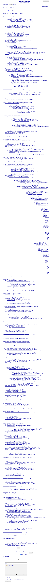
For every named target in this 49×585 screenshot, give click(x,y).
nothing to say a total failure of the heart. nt (15, 118)
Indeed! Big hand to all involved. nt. (20, 111)
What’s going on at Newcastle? (7, 139)
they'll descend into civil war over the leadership (11, 391)
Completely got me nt (20, 123)
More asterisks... (38, 203)
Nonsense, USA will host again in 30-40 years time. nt (14, 443)
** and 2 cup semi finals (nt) (42, 249)
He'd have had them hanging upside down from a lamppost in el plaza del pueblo (20, 296)
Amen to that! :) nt (7, 417)
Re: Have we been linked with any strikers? (11, 129)
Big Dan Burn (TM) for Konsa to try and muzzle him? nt (12, 493)
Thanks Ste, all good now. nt (19, 51)
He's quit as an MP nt (8, 367)
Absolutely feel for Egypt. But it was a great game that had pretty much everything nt (23, 318)
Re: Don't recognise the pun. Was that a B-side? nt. (22, 121)
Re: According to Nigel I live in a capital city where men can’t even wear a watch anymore (17, 352)
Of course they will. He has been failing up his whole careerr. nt (15, 430)
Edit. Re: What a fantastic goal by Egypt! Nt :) (11, 330)
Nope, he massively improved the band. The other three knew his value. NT (19, 407)
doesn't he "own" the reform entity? (11, 396)
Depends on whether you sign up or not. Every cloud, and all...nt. (16, 71)
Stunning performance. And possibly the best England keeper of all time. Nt (15, 528)
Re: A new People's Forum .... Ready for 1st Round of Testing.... (13, 67)
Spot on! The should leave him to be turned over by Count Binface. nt (18, 369)
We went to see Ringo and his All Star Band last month (12, 404)
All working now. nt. (16, 85)
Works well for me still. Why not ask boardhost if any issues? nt (13, 26)
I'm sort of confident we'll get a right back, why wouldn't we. (15, 19)
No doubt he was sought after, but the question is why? (37, 196)
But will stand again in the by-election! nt (12, 382)
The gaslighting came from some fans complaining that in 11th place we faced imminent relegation (46, 213)
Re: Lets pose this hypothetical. (43, 209)
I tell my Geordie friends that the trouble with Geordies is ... (13, 140)
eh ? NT (6, 362)
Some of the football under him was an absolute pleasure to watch (18, 167)
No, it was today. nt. (9, 453)
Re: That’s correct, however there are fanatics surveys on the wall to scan (17, 487)
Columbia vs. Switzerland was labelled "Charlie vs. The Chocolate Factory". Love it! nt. (15, 289)
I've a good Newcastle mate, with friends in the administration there (14, 142)
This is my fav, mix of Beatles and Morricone (11, 280)
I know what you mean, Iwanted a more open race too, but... (15, 400)
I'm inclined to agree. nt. (18, 78)
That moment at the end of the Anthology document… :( (12, 405)
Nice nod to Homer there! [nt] (11, 545)
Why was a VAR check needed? (9, 33)
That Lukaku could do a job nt (7, 411)
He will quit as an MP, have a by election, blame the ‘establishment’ (14, 393)
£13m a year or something (8, 498)
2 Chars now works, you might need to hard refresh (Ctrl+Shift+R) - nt (18, 64)
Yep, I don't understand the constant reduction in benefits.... (17, 488)
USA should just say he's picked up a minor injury (11, 514)
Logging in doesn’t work (8, 41)
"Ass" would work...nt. (10, 65)
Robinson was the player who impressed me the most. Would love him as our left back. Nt (17, 412)
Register (12, 565)
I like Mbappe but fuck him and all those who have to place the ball (12, 32)
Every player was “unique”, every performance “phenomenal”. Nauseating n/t (23, 428)
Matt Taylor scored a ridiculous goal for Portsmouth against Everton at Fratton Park (16, 345)
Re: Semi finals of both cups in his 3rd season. (47, 230)
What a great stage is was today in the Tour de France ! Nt (10, 338)
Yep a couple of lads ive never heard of (10, 133)
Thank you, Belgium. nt (6, 416)
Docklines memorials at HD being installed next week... (10, 157)
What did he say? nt (7, 294)
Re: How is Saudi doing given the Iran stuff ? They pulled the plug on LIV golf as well (23, 149)
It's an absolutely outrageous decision (10, 436)
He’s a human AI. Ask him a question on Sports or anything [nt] (13, 438)
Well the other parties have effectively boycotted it (20, 372)
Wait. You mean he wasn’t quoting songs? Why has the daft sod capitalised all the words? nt (27, 122)
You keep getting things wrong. (21, 124)
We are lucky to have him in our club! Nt (10, 529)
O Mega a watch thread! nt (14, 107)
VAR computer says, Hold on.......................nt (11, 335)
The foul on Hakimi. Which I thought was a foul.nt (14, 34)
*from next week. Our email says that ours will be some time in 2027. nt (14, 158)
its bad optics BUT (7, 98)
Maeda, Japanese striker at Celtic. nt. (10, 135)
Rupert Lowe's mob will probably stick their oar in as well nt (17, 378)
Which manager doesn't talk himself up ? (29, 191)
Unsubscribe (25, 554)
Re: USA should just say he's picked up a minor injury (14, 515)
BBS (11, 427)
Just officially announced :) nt (9, 481)
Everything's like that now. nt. (11, 513)
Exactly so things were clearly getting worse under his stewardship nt (45, 252)
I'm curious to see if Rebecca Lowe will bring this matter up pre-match (14, 449)
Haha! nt (8, 535)
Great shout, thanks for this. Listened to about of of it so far (19, 284)
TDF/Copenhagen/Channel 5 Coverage (8, 399)
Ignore (8, 42)
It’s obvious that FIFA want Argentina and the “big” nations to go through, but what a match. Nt (16, 306)
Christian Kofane (7, 130)
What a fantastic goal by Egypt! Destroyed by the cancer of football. (12, 323)
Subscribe (21, 554)
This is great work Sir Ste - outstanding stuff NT (11, 68)
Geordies (6, 146)
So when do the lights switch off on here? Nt (9, 25)
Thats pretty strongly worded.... (11, 508)
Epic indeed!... (7, 544)
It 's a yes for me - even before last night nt (10, 463)
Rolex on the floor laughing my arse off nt (19, 108)
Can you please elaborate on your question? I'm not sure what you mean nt (29, 182)
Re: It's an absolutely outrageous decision (12, 437)
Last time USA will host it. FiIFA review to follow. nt (12, 442)
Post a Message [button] (22, 2)
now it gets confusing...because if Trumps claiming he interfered (13, 444)
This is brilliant (7, 358)
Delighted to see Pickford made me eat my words (9, 527)
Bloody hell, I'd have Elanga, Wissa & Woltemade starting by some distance (19, 151)
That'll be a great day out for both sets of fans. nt (11, 361)
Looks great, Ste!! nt (7, 39)
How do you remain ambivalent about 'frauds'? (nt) (24, 181)
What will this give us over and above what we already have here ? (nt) (14, 70)
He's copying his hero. (14, 374)
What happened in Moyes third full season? (46, 260)
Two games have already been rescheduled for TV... (10, 341)
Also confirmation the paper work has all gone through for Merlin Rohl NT (17, 483)
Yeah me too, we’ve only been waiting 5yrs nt (15, 20)
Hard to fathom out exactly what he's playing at (15, 370)
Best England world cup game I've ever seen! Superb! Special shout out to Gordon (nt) (17, 542)
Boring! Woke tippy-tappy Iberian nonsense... (9, 423)
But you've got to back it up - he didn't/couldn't (15, 168)
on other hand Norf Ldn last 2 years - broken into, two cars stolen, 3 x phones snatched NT (19, 350)
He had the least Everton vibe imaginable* (15, 172)
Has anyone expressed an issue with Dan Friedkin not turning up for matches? (15, 472)
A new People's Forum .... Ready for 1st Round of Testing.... (11, 38)
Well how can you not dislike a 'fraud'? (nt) (27, 183)
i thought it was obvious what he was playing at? (17, 371)
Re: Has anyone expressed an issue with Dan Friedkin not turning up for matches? (18, 473)
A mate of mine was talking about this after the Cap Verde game (13, 311)
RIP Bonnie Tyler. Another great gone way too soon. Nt (10, 115)
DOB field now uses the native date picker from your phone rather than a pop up (22, 59)
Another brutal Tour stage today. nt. (7, 89)
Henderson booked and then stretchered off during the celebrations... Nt (12, 532)
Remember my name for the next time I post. (11, 580)
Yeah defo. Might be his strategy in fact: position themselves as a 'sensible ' (21, 379)
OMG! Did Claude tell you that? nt (11, 144)
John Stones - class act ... (8, 464)
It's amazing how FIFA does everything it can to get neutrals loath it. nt (14, 99)
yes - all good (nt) (17, 86)
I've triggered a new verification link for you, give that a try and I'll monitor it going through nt (24, 48)
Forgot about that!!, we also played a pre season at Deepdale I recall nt (18, 360)
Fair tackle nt (48, 235)
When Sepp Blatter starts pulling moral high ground (14, 511)
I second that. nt (19, 112)
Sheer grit (4, 538)
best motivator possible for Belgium (10, 506)
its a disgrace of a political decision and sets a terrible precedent (13, 516)
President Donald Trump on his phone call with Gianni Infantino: (16, 504)
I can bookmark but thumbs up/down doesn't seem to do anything (20, 82)
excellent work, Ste (7, 69)
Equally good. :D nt (13, 297)
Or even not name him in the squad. (14, 521)
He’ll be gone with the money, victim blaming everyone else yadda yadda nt (15, 392)
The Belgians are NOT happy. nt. (7, 502)
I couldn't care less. (9, 474)
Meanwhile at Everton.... (6, 344)
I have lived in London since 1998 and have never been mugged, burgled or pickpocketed (17, 349)
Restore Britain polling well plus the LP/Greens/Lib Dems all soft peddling (21, 376)
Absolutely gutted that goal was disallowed (11, 325)
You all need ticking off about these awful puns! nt (12, 103)
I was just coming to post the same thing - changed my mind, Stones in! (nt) (15, 469)
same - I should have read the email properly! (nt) (13, 159)
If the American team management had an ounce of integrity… (13, 503)
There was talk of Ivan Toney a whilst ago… (11, 132)
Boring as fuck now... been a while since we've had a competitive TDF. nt (21, 94)
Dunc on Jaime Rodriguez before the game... (9, 293)
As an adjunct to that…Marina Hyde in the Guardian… (14, 418)
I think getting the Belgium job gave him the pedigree (18, 170)
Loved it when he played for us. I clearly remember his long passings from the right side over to (18, 302)
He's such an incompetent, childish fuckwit (13, 441)
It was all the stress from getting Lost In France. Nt (16, 117)
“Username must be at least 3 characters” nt (11, 62)
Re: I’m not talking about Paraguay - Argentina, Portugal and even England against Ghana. (21, 308)
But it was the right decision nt (11, 326)
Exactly (10, 354)
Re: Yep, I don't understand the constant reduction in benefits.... (19, 489)
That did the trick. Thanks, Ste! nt (17, 44)
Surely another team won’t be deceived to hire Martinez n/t (13, 425)
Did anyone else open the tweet (11, 134)
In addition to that (7, 458)
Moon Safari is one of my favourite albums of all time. (14, 282)
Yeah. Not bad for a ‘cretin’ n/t (11, 394)
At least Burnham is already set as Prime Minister (16, 388)
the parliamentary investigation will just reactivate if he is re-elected (18, 383)
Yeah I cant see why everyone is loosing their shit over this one (15, 310)
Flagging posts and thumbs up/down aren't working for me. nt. (19, 83)
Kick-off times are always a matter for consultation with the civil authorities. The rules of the (19, 446)
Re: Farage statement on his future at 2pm (10, 386)
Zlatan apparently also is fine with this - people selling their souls (20, 520)
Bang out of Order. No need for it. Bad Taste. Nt (17, 119)
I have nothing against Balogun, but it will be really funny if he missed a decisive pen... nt (19, 512)
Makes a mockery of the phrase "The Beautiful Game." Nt (13, 505)
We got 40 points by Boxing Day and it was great (48, 267)
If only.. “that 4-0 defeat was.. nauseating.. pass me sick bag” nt (24, 429)
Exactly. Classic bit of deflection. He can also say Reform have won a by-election (24, 375)
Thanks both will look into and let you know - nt (15, 58)
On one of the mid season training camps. (19, 178)
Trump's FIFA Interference (6, 435)
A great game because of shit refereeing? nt (11, 315)
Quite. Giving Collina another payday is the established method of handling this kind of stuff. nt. (20, 517)
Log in (10, 4)
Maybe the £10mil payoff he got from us (16, 174)
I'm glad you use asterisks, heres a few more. (40, 201)
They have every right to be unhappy (10, 518)
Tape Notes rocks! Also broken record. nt (16, 285)
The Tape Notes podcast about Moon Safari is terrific (16, 283)
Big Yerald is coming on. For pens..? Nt (10, 298)
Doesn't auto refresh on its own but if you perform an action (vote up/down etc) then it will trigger (26, 80)
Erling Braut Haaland (5, 492)
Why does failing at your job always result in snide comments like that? (19, 177)
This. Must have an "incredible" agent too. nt (19, 275)
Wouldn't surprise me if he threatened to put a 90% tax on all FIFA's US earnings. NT (16, 448)
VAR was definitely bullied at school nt (10, 331)
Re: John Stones (7, 461)
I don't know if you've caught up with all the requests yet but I (13, 40)
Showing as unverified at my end (11, 46)
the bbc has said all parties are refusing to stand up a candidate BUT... (24, 373)
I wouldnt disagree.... (16, 179)
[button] (19, 576)
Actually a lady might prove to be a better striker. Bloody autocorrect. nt (17, 131)
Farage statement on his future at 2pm (8, 366)
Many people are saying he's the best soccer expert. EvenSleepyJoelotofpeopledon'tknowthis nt (18, 440)
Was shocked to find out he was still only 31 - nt (13, 299)
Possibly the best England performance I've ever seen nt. (12, 541)
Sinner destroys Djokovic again (7, 13)
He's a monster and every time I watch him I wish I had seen (13, 494)
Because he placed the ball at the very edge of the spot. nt (15, 36)
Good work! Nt (7, 54)
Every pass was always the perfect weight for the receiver (15, 303)
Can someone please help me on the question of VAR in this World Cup (12, 457)
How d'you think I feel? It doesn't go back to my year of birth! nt (15, 55)
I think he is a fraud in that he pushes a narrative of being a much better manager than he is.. (34, 188)
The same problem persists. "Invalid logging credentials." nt (17, 43)
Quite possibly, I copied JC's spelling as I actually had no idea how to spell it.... (24, 154)
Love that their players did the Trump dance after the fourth (13, 419)
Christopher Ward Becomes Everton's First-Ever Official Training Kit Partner (13, 102)
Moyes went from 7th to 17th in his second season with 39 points (46, 255)
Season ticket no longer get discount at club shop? (9, 486)
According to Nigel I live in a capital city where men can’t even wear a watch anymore (14, 348)
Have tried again (11, 47)
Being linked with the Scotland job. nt (10, 175)
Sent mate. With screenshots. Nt (21, 61)
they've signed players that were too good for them (12, 143)
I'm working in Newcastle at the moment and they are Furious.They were (15, 145)
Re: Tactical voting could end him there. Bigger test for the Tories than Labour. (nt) (20, 377)
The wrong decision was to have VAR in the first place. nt (17, 327)
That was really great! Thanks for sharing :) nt (15, 287)
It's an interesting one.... (12, 152)
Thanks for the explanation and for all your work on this (16, 72)
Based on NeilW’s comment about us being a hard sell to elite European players (16, 468)
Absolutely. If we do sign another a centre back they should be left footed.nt (17, 466)
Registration (27, 2)
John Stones (4, 460)
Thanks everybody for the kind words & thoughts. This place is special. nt (13, 478)
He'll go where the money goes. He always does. (13, 176)
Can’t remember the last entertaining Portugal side (12, 431)
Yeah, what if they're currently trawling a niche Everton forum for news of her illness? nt (25, 126)
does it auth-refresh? (14, 79)
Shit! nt (10, 56)
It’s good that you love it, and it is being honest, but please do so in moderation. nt (16, 290)
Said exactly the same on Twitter (11, 522)
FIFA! (5, 309)
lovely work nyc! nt (18, 22)
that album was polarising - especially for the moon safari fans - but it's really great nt (18, 281)
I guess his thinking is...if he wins (15, 384)
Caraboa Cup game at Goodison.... (7, 357)
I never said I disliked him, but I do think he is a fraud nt (23, 180)
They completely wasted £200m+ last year (13, 150)
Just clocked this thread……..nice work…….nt (19, 109)
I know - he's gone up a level (13, 93)
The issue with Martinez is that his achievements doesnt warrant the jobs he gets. (37, 192)
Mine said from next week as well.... (12, 160)
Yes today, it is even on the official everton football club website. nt (18, 454)
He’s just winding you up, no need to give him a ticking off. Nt (17, 106)
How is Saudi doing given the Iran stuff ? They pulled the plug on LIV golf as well (20, 148)
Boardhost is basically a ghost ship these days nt (13, 27)
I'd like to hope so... (11, 389)
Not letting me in (7, 45)
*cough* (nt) (6, 17)
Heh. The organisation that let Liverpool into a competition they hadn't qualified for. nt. (19, 509)
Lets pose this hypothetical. (42, 205)
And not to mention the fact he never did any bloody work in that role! (16, 353)
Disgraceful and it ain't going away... (10, 510)
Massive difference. (9, 445)
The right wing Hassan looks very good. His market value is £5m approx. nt (15, 329)
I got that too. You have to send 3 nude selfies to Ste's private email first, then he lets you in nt (20, 52)
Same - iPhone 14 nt (9, 57)
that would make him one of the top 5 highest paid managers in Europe (16, 499)
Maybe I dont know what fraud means (22, 186)
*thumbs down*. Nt (16, 77)
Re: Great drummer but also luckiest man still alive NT (16, 408)
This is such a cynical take (14, 169)
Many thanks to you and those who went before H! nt (18, 73)
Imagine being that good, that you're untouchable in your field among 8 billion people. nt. (19, 92)
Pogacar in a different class (8, 91)
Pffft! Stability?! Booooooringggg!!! (10, 475)
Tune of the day (5, 279)
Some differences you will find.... (13, 75)
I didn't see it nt (11, 35)
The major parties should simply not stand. (12, 368)
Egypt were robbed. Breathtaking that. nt (14, 317)
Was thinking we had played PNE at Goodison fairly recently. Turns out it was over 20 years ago (20, 359)
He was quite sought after (31, 195)
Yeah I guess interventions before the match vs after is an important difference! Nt (20, 447)
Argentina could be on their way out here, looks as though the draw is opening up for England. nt (16, 334)
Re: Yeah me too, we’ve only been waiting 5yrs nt (18, 21)
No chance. (10, 519)
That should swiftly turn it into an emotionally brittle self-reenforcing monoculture (22, 76)
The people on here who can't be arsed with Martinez (12, 165)
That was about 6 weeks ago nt (9, 452)
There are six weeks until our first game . (10, 18)
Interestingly (15, 380)
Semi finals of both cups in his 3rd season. (46, 226)
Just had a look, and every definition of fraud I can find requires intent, (29, 187)
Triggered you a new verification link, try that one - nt (20, 50)
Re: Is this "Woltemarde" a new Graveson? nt (19, 153)
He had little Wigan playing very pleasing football (35, 194)
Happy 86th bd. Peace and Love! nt (7, 403)
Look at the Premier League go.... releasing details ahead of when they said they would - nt (17, 342)
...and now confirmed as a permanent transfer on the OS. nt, (13, 482)
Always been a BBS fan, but (11, 426)
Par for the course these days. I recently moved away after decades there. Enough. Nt (22, 351)
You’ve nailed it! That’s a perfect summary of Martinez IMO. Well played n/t (21, 171)
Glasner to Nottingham (6, 497)
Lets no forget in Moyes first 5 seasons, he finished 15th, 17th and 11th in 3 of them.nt (47, 219)
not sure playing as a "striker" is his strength (13, 136)
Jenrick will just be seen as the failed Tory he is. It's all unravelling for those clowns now (17, 385)
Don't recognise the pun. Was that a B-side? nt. (19, 120)
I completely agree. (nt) (12, 173)
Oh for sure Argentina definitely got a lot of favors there (14, 316)
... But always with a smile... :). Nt (15, 301)
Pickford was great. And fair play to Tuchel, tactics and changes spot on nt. (17, 543)
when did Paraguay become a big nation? (10, 307)
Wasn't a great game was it (8, 424)
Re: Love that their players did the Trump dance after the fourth (15, 420)
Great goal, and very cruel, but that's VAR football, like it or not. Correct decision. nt (16, 324)
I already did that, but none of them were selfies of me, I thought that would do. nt (20, 53)
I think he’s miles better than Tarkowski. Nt (11, 467)
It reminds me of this (9, 286)
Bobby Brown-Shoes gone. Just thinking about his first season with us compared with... (15, 164)
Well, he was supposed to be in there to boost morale (14, 534)
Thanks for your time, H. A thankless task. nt (17, 74)
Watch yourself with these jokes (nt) (12, 105)
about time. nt (6, 104)
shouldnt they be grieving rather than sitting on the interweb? (21, 125)
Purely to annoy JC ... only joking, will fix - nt (13, 63)
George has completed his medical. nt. (8, 480)
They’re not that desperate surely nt (11, 276)
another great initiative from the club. (10, 161)
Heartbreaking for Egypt (6, 314)
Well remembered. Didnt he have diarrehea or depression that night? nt (16, 462)
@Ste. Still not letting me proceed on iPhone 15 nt (20, 60)
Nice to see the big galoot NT (11, 300)
